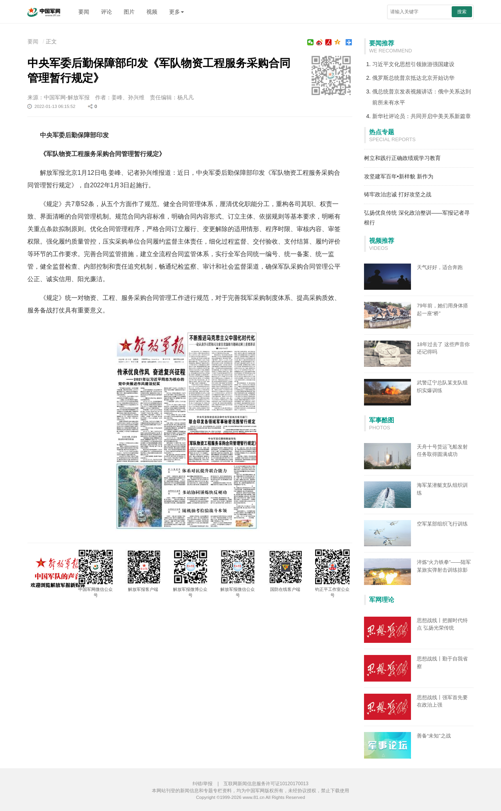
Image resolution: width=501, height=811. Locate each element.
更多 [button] (176, 12)
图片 (129, 12)
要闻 (83, 12)
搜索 (462, 11)
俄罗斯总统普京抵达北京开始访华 (413, 78)
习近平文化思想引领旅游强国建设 (413, 64)
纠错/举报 (203, 783)
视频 (151, 12)
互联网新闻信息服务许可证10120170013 (265, 783)
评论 (106, 12)
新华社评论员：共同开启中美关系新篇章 (421, 116)
